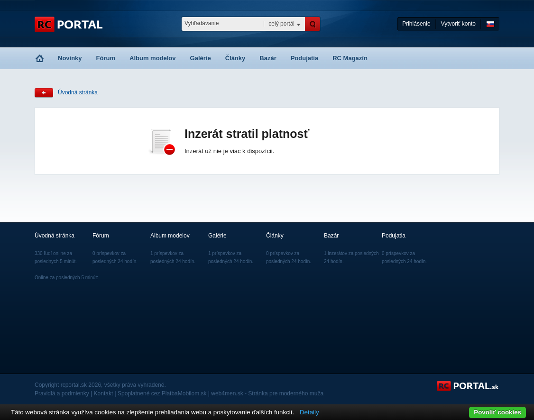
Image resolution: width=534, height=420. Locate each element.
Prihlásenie (416, 23)
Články (235, 58)
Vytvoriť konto (458, 23)
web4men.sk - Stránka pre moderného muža (267, 393)
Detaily (309, 412)
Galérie (200, 58)
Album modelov (152, 58)
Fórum (105, 58)
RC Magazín (350, 58)
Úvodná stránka (78, 92)
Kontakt (103, 393)
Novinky (70, 58)
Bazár (267, 58)
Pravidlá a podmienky (62, 393)
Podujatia (305, 58)
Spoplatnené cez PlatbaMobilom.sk (162, 393)
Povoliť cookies (497, 412)
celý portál (281, 23)
